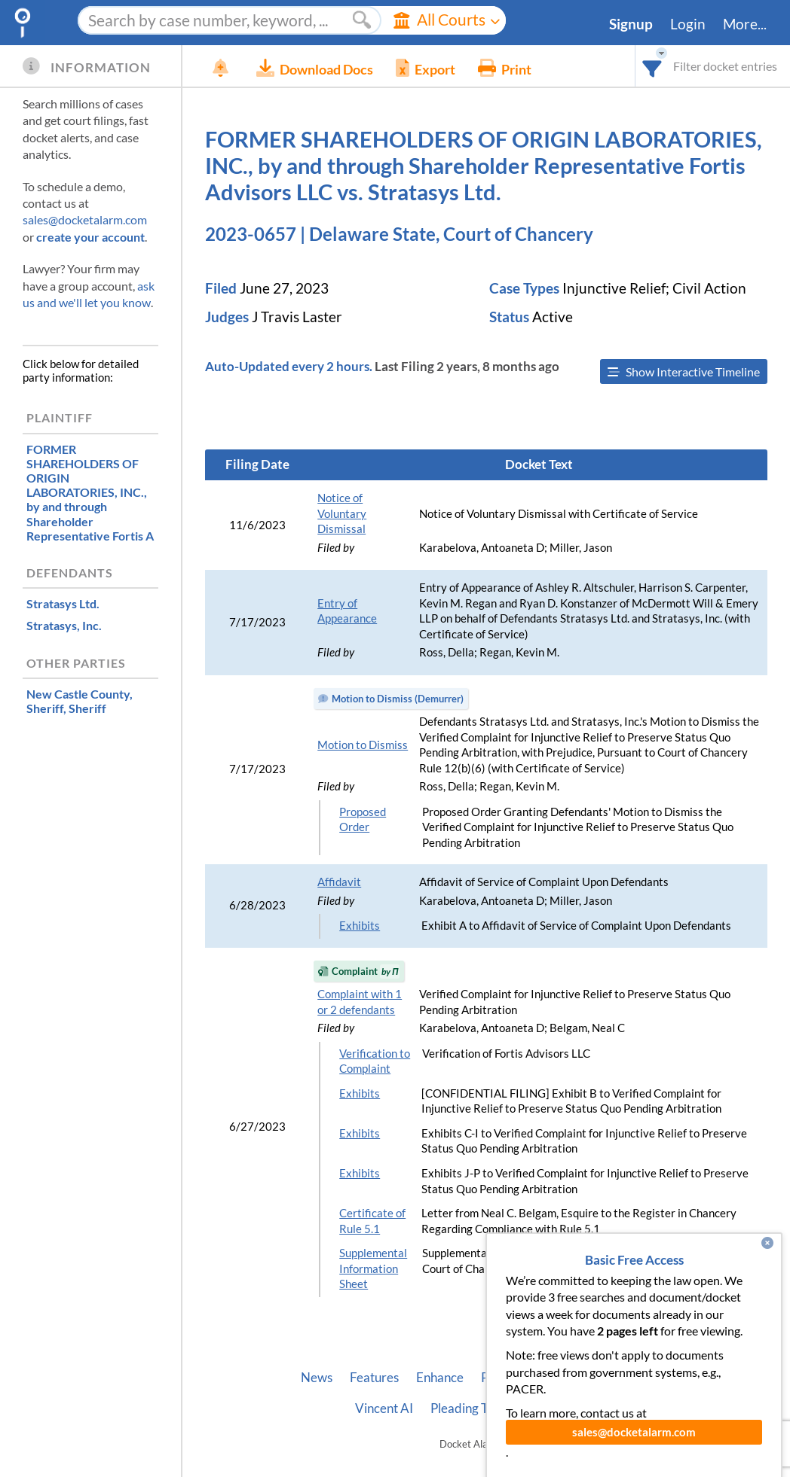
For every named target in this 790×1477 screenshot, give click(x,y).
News (316, 1377)
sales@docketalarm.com (85, 219)
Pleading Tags (468, 1408)
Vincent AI (384, 1408)
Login (688, 24)
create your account (90, 237)
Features (374, 1377)
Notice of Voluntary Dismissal (341, 513)
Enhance (440, 1377)
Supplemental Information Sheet (373, 1268)
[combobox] (652, 66)
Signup (631, 24)
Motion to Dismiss (362, 744)
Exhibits (359, 925)
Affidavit (339, 882)
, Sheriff (79, 701)
